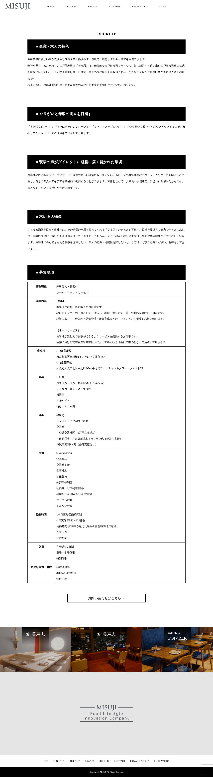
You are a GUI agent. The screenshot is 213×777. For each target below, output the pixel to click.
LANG (162, 6)
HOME (50, 6)
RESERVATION (140, 6)
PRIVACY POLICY (139, 761)
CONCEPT (71, 6)
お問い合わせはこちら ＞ (106, 598)
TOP (46, 761)
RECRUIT (104, 761)
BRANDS (93, 6)
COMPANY (115, 6)
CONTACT (119, 761)
